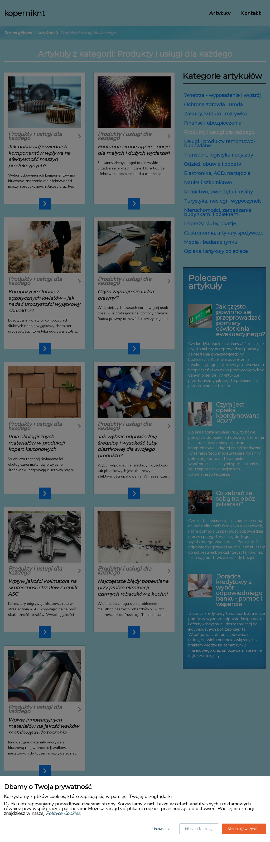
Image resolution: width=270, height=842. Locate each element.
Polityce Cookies (63, 813)
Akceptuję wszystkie (244, 829)
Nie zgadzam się (199, 829)
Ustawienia (161, 829)
